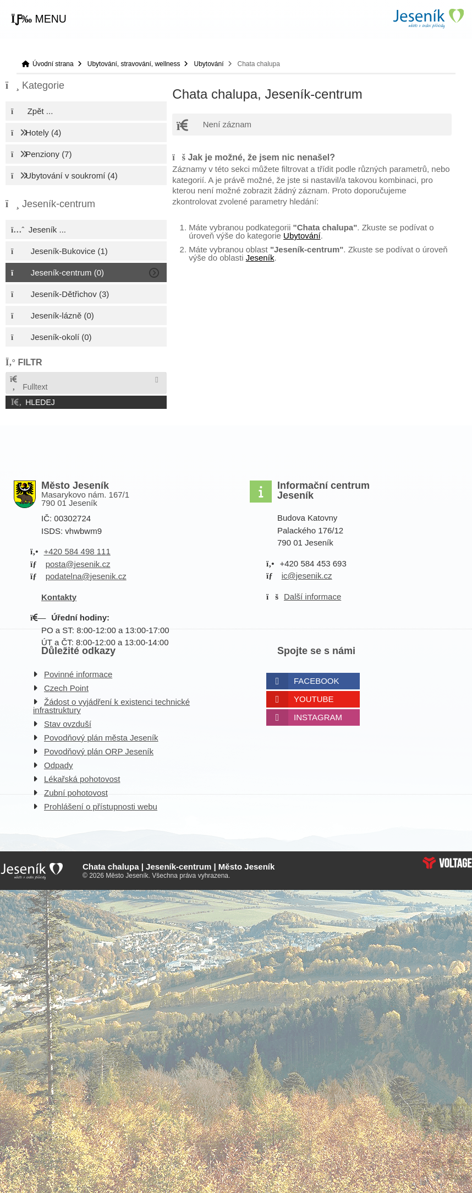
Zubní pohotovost (76, 792)
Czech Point (66, 688)
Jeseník (260, 257)
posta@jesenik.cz (78, 564)
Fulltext (28, 383)
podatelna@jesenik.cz (86, 576)
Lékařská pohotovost (82, 779)
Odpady (58, 765)
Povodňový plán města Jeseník (101, 737)
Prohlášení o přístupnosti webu (100, 806)
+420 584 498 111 (76, 551)
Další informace (312, 596)
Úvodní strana (428, 18)
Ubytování (208, 64)
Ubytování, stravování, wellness (133, 64)
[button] (39, 19)
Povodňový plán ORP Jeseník (98, 751)
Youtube (314, 699)
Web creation (447, 863)
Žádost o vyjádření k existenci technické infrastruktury (111, 706)
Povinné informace (78, 674)
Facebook (316, 680)
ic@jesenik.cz (307, 575)
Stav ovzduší (67, 723)
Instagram (318, 717)
